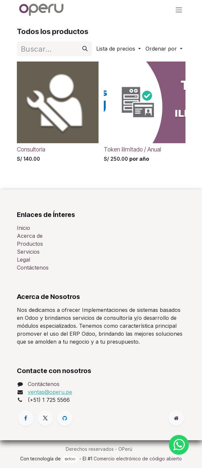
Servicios (28, 251)
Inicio (23, 228)
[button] (118, 48)
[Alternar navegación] (178, 10)
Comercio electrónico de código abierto (138, 458)
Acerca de (30, 236)
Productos (30, 243)
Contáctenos (33, 267)
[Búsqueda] (85, 48)
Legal (23, 259)
